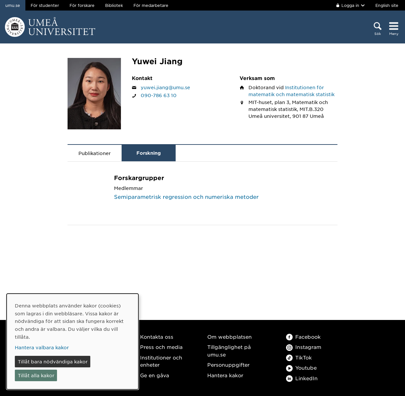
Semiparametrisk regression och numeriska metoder (186, 196)
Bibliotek (114, 5)
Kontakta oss (156, 336)
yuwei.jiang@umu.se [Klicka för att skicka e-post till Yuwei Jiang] (165, 87)
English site (386, 5)
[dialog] (72, 341)
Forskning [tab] (148, 153)
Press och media (161, 347)
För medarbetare (150, 5)
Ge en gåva (154, 375)
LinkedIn (302, 378)
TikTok (299, 357)
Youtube (301, 367)
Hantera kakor (225, 375)
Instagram (303, 347)
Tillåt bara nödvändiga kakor (53, 361)
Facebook (303, 336)
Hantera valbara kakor (42, 347)
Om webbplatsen (229, 336)
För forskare (82, 5)
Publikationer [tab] (94, 153)
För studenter (45, 5)
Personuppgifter (228, 364)
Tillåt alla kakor (36, 375)
